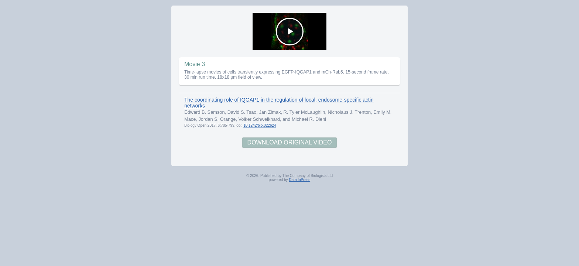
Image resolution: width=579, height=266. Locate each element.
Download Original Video (289, 142)
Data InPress (299, 180)
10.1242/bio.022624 (259, 125)
